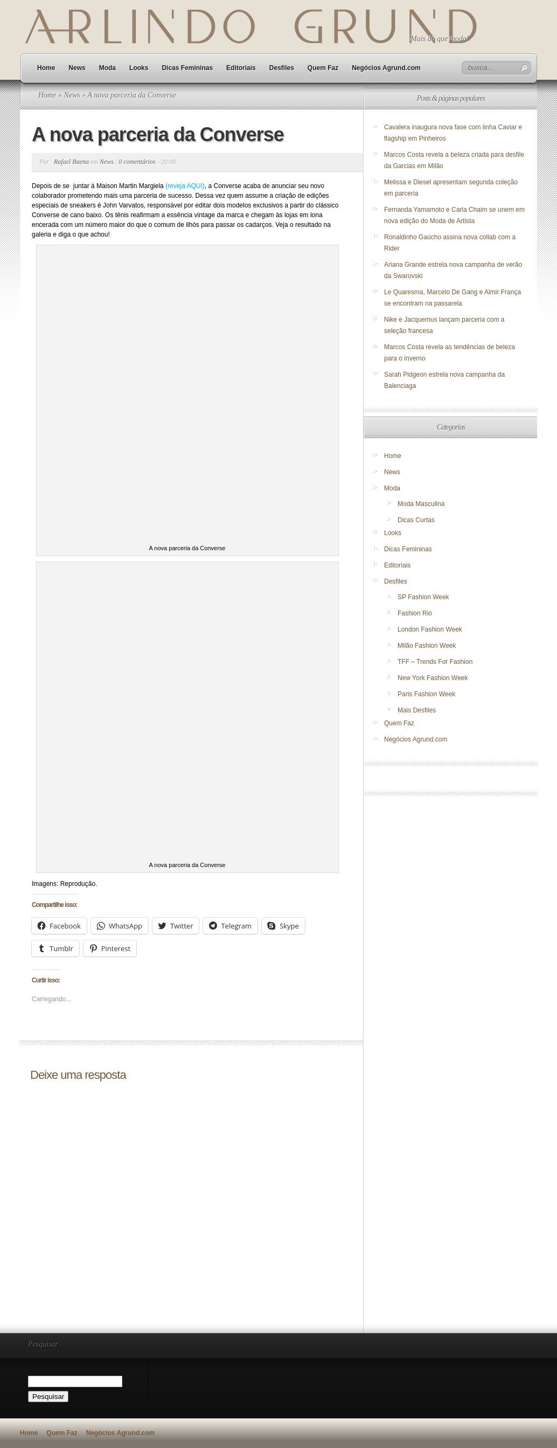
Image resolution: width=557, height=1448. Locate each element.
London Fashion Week (430, 629)
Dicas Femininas (187, 68)
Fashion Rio (415, 613)
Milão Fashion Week (427, 645)
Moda (107, 68)
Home (46, 68)
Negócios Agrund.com (386, 68)
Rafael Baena (71, 161)
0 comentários (137, 161)
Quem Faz (323, 68)
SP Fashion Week (423, 597)
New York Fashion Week (433, 678)
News (76, 68)
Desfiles (281, 68)
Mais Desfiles (417, 710)
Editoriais (241, 68)
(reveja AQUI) (185, 186)
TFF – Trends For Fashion (435, 662)
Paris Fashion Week (426, 694)
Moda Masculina (421, 504)
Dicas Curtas (416, 520)
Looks (138, 68)
